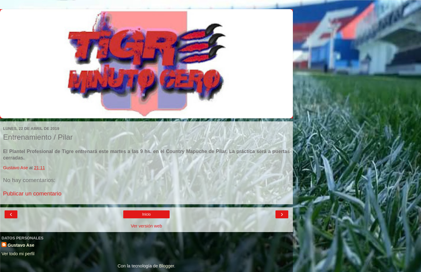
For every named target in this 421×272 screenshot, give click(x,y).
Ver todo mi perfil (18, 253)
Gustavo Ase (21, 245)
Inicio (146, 214)
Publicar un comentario (32, 193)
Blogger (166, 265)
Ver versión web (146, 226)
